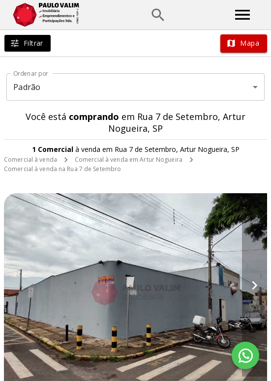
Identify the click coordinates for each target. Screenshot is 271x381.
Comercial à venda (30, 159)
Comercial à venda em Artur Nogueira (128, 159)
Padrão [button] (26, 87)
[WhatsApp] (245, 355)
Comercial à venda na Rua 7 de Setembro (62, 169)
